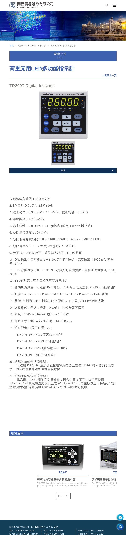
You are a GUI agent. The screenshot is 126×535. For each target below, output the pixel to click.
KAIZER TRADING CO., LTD (44, 527)
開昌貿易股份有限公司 (19, 527)
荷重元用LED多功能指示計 (42, 68)
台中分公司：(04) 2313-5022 (91, 530)
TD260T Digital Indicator (32, 85)
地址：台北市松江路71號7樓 (21, 530)
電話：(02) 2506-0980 (54, 530)
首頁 (11, 45)
